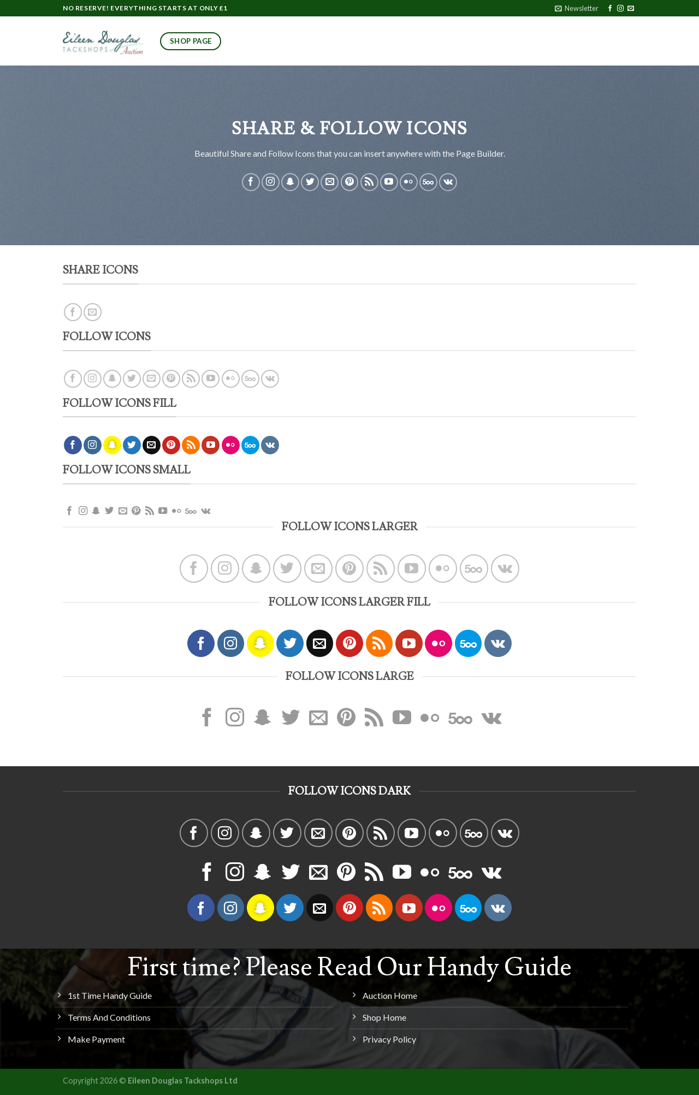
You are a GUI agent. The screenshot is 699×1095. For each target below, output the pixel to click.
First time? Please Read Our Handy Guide (350, 967)
